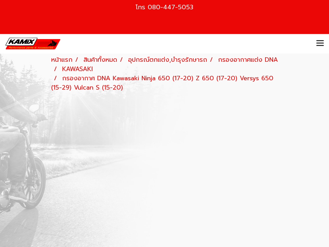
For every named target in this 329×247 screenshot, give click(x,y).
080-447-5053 (170, 7)
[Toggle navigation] (320, 43)
